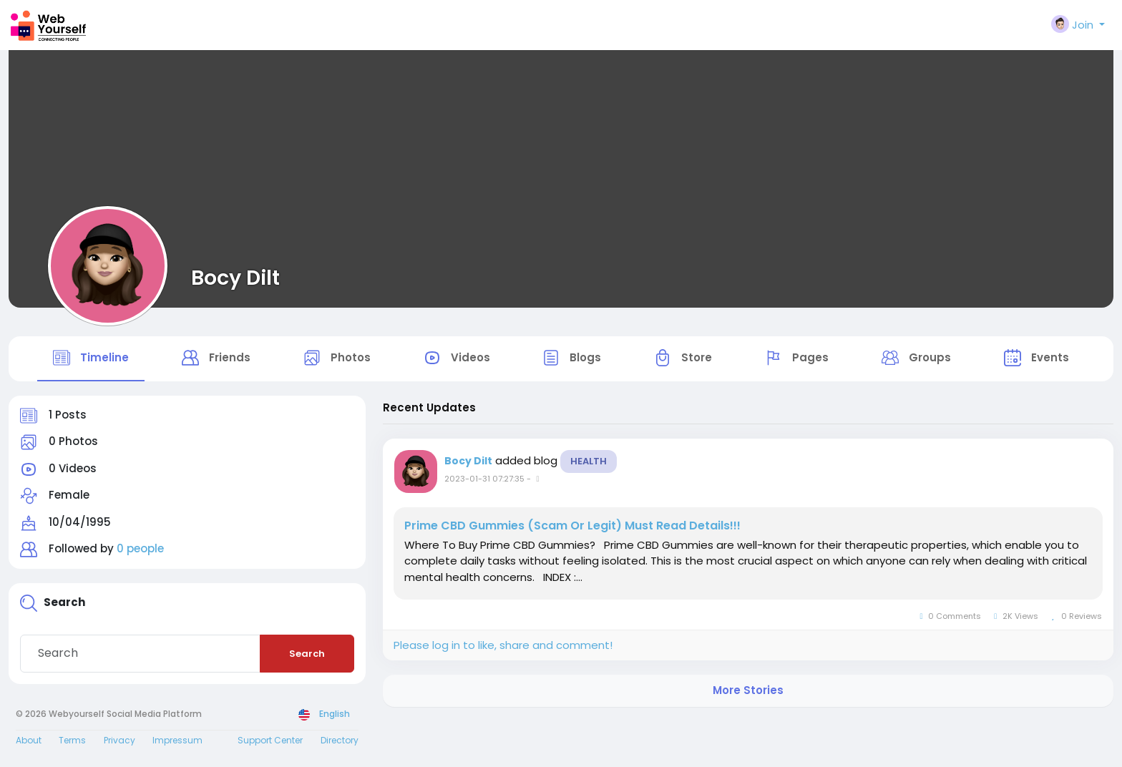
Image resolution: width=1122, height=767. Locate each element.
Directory (339, 742)
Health (588, 463)
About (29, 742)
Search (307, 656)
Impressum (177, 742)
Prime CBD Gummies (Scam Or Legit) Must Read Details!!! (572, 528)
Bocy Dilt (235, 277)
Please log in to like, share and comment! (503, 647)
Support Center (270, 742)
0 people (140, 551)
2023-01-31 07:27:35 (484, 481)
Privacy (119, 742)
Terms (72, 742)
